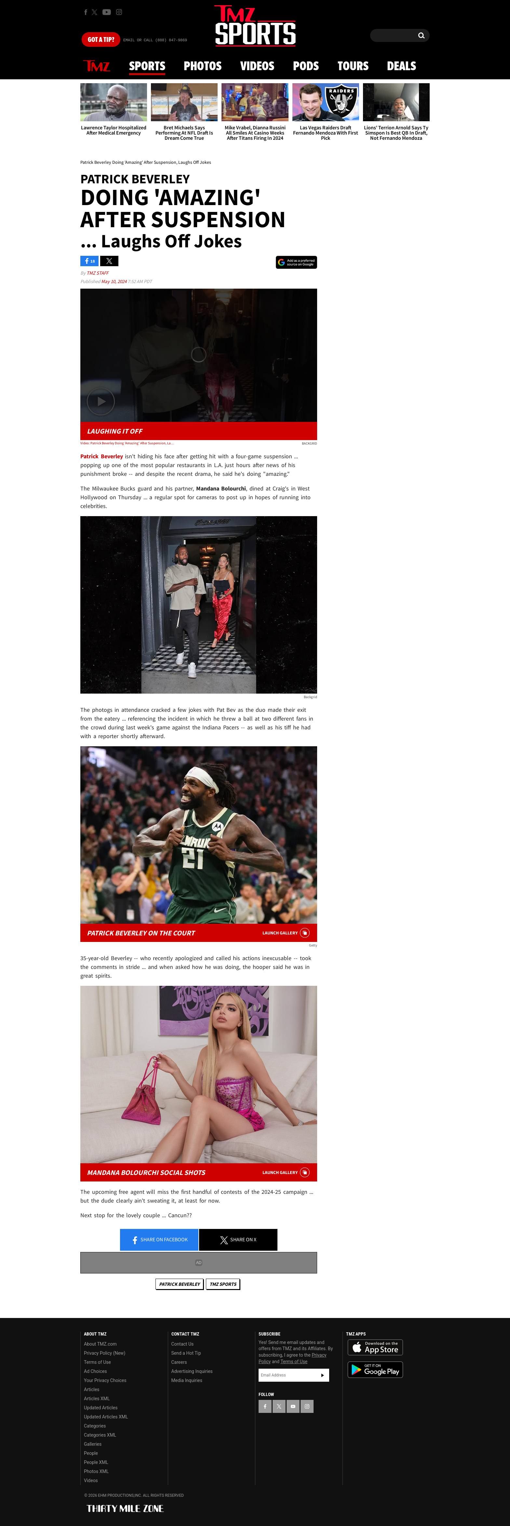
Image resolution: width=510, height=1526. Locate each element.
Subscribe (322, 1375)
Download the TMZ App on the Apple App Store (375, 1347)
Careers (179, 1362)
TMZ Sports (222, 1284)
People (91, 1453)
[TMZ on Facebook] (85, 12)
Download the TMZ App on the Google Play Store (375, 1370)
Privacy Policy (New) (104, 1353)
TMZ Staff (97, 273)
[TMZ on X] (95, 12)
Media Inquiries (186, 1380)
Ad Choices (95, 1371)
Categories (95, 1425)
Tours (353, 66)
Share (159, 1240)
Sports (147, 66)
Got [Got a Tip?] (101, 40)
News (96, 66)
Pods (306, 66)
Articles (92, 1389)
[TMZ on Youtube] (107, 12)
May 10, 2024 (114, 281)
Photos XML (96, 1471)
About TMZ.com (100, 1344)
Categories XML (100, 1435)
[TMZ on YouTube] (293, 1406)
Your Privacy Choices (105, 1380)
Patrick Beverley (179, 1284)
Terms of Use (97, 1362)
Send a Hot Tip (186, 1353)
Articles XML (97, 1398)
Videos (257, 66)
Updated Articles (100, 1407)
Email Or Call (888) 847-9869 (155, 40)
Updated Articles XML (106, 1416)
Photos (202, 66)
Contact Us (182, 1344)
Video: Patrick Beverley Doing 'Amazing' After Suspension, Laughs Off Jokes (127, 443)
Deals (401, 66)
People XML (96, 1462)
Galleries (92, 1444)
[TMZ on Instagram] (119, 12)
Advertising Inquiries (192, 1371)
